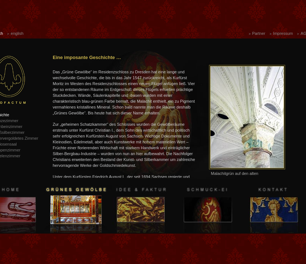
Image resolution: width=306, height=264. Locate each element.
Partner (258, 33)
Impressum (283, 33)
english (17, 33)
